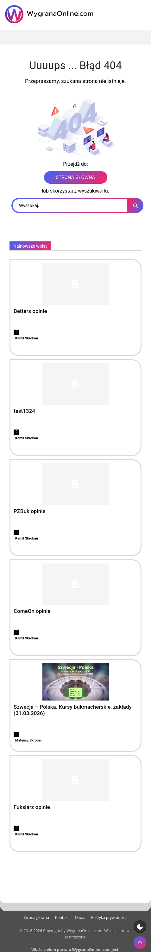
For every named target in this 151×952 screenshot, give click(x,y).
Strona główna (36, 917)
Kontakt (62, 917)
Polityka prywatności (109, 917)
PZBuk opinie (30, 511)
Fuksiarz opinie (32, 807)
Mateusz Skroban (28, 740)
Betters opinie (30, 311)
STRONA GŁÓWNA (75, 177)
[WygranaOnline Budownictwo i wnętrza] (51, 14)
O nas (80, 917)
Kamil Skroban (26, 338)
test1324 (24, 411)
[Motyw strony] (140, 926)
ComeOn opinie (32, 611)
